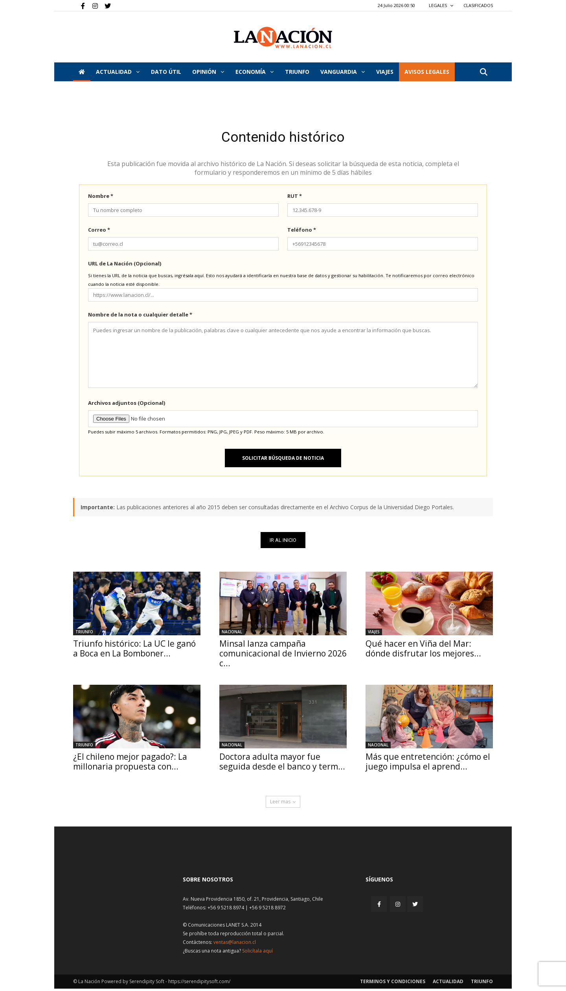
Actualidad (118, 71)
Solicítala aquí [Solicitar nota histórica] (257, 953)
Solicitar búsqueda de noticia (283, 460)
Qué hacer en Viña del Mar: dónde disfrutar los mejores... (423, 650)
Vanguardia (342, 71)
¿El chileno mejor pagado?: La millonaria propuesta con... (130, 763)
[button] (483, 72)
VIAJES (384, 71)
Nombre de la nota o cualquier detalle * (140, 316)
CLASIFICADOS (478, 5)
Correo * (99, 232)
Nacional (232, 634)
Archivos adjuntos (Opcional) (126, 405)
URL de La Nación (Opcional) (124, 265)
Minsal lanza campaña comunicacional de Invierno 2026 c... (283, 655)
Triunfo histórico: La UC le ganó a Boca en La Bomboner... (134, 650)
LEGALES (441, 5)
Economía (254, 71)
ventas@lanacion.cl (234, 944)
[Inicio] (81, 71)
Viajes (374, 634)
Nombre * (100, 198)
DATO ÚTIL (166, 71)
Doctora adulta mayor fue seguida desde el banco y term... (282, 763)
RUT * (294, 198)
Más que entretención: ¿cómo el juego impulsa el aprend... (428, 763)
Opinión (208, 71)
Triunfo (297, 71)
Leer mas (283, 804)
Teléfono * (301, 232)
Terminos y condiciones (392, 983)
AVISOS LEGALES (426, 71)
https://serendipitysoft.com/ (199, 983)
